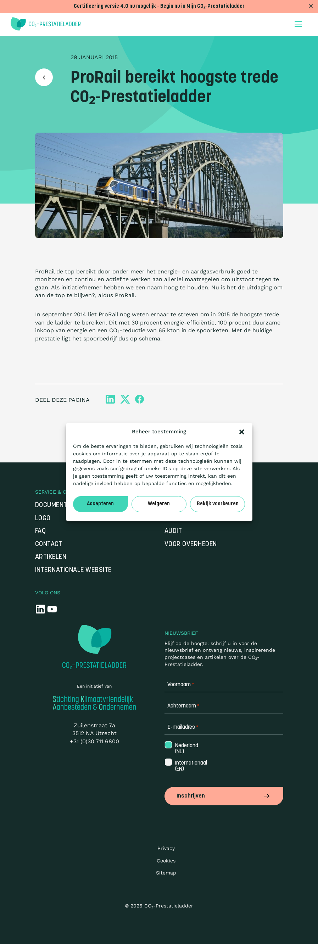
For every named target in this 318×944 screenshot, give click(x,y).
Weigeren (159, 504)
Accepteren (100, 504)
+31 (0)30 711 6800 (94, 741)
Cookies (166, 861)
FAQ (40, 531)
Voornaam (180, 685)
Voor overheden (190, 544)
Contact (49, 544)
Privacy (166, 848)
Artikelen (51, 557)
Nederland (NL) (186, 749)
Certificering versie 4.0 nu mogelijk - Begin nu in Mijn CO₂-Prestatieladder (159, 6)
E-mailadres (183, 727)
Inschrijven (224, 796)
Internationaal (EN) (190, 766)
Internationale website (73, 570)
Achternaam (183, 706)
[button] (241, 431)
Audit (173, 531)
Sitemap (166, 873)
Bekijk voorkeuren (218, 504)
